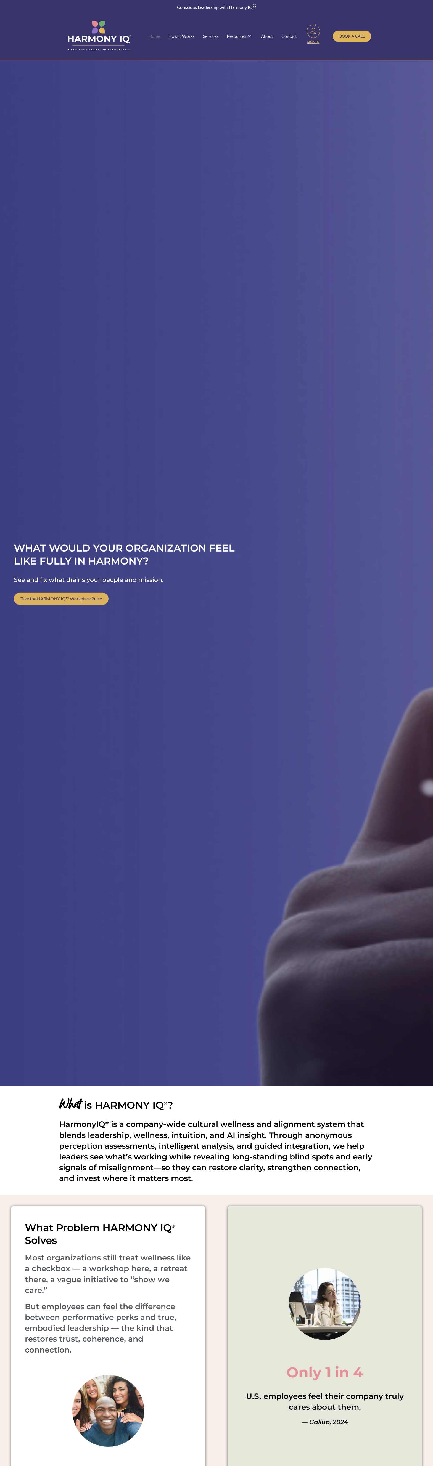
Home (154, 36)
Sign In (313, 42)
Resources (239, 36)
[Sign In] (313, 31)
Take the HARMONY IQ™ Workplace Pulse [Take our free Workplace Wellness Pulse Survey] (61, 603)
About (267, 36)
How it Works (181, 36)
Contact (289, 36)
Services (210, 36)
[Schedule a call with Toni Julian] (352, 36)
